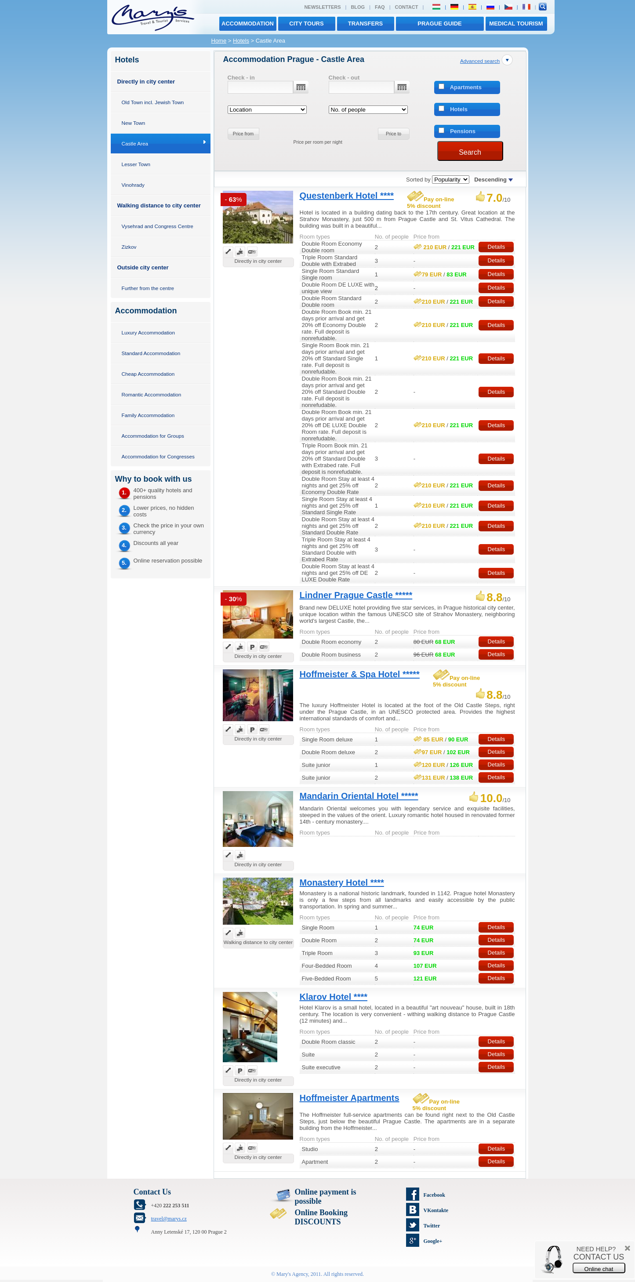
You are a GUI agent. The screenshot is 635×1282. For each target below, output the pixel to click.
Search (470, 152)
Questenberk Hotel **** (347, 195)
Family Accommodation (148, 415)
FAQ (380, 7)
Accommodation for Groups (153, 436)
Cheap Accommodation (148, 374)
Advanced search (480, 61)
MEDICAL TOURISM (516, 23)
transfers (365, 23)
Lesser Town (136, 164)
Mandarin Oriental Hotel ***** (359, 796)
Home (219, 40)
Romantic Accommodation (151, 394)
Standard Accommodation (151, 353)
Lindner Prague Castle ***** (356, 595)
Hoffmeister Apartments (349, 1098)
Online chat (598, 1269)
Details (496, 246)
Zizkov (129, 247)
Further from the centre (148, 288)
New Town (133, 123)
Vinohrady (133, 185)
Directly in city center (146, 81)
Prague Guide (439, 23)
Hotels (241, 40)
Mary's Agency (292, 1274)
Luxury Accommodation (148, 332)
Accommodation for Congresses (158, 456)
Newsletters (322, 7)
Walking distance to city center (159, 205)
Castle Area (135, 143)
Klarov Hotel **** (334, 997)
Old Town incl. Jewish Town (153, 102)
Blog (358, 7)
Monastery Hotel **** (342, 882)
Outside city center (143, 267)
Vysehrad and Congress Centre (157, 226)
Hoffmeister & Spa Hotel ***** (360, 674)
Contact (406, 7)
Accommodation (247, 23)
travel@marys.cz (169, 1219)
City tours (306, 23)
